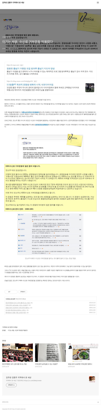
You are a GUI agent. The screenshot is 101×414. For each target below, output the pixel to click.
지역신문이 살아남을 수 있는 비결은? (17, 305)
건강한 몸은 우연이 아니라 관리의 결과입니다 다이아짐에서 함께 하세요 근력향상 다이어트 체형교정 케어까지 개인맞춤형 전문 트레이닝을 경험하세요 (43, 89)
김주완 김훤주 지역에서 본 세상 (13, 3)
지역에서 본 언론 (10, 299)
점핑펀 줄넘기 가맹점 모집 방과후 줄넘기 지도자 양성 (31, 68)
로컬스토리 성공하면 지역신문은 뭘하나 (17, 307)
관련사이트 (5, 402)
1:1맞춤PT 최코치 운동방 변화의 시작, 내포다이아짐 (30, 84)
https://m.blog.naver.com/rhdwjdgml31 (20, 81)
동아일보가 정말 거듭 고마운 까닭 (16, 312)
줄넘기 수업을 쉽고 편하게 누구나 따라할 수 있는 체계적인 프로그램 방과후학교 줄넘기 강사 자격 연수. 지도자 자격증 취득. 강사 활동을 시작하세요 (50, 72)
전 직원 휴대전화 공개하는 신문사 (16, 310)
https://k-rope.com (13, 65)
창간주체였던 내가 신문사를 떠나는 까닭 (18, 303)
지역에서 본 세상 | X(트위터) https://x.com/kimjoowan (24, 380)
